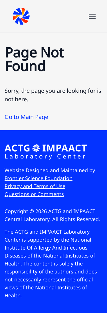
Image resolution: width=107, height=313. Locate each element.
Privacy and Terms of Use (35, 186)
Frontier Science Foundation (38, 178)
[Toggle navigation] (92, 16)
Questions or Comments (34, 194)
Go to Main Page (26, 117)
